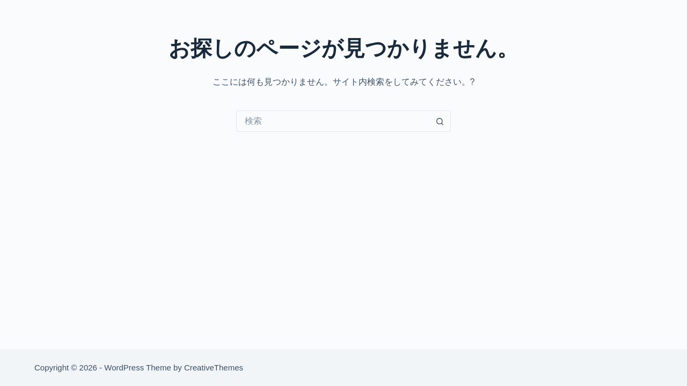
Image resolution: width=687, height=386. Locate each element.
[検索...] (332, 121)
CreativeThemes (213, 367)
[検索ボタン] (440, 121)
